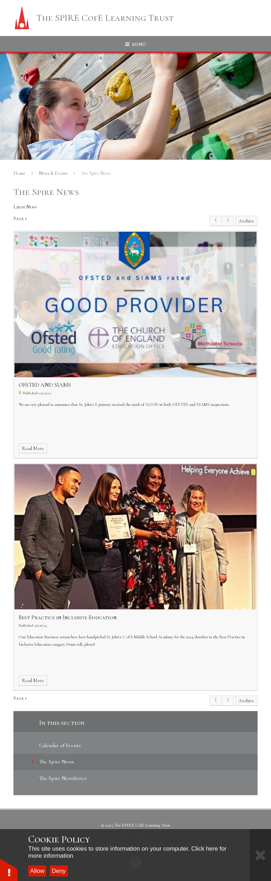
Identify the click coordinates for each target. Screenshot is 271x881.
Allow (37, 871)
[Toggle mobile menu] (135, 44)
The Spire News (96, 173)
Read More (33, 448)
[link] (216, 221)
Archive (246, 221)
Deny (59, 871)
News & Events (53, 173)
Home (19, 173)
